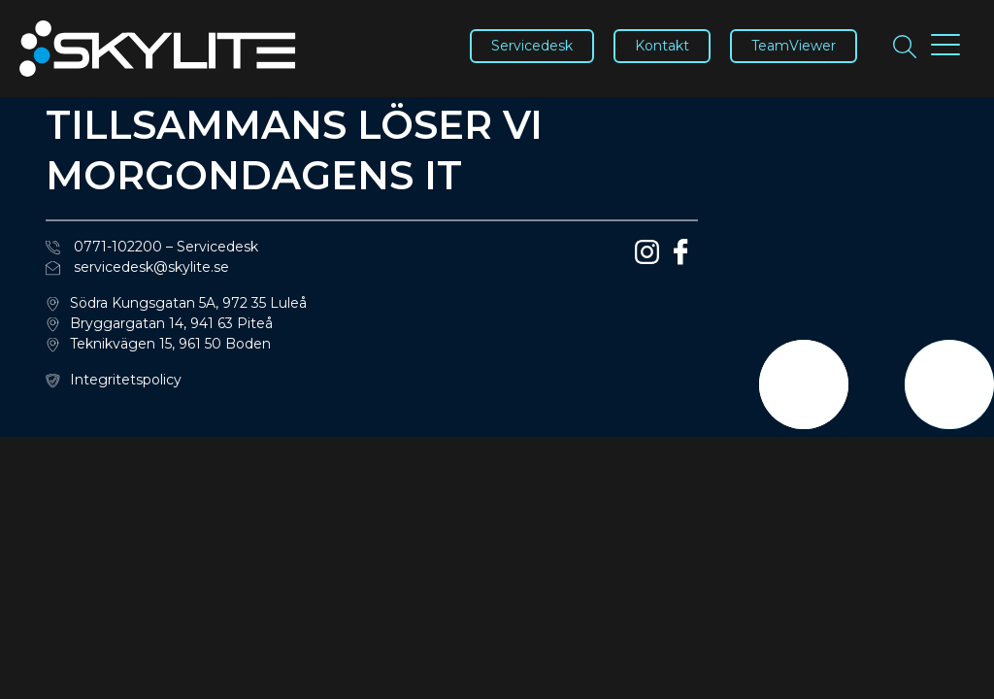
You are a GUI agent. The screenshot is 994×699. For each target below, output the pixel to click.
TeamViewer (793, 45)
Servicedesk (532, 45)
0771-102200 (104, 246)
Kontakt (662, 45)
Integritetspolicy (126, 379)
